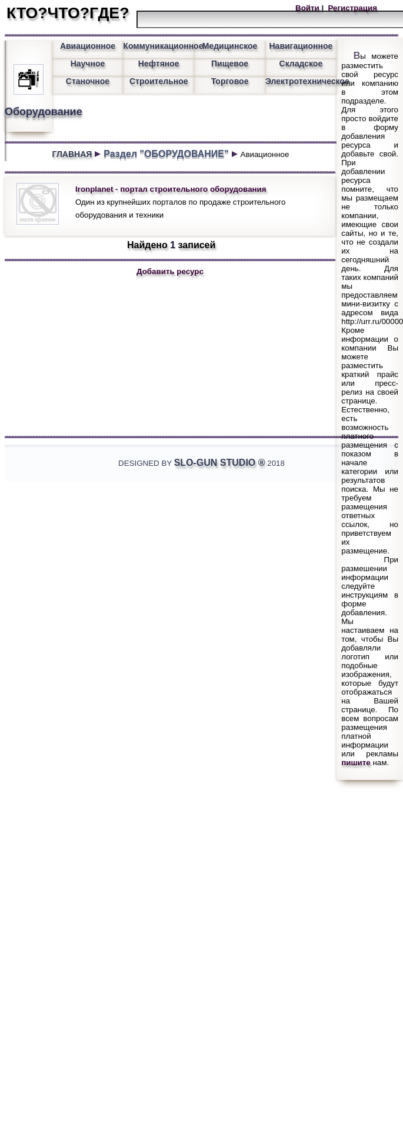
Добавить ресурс (170, 271)
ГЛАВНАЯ (72, 154)
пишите (356, 762)
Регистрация (351, 8)
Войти (308, 8)
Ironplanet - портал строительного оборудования (171, 189)
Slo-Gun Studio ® (219, 463)
